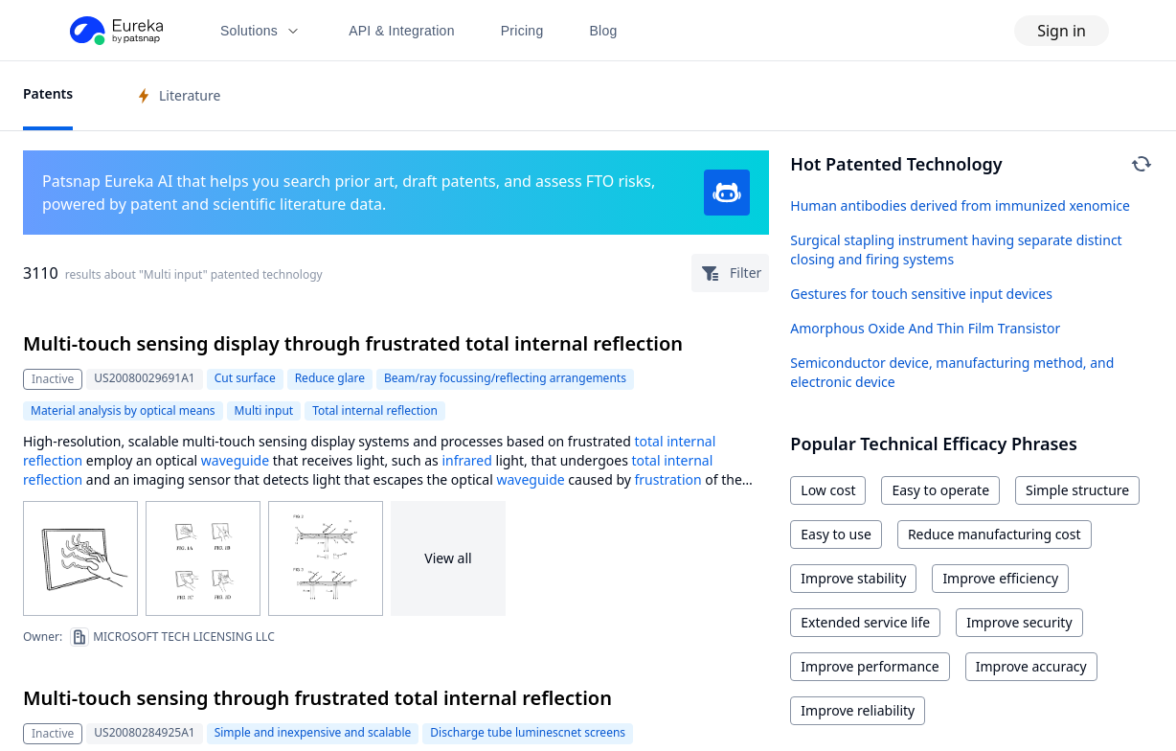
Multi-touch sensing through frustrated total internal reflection (317, 698)
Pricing (522, 30)
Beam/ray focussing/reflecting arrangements (505, 378)
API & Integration (402, 30)
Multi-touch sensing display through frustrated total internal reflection (353, 343)
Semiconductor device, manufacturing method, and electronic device (952, 372)
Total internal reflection (375, 410)
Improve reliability (858, 710)
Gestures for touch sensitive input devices (921, 293)
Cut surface (245, 378)
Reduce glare (330, 378)
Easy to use (836, 534)
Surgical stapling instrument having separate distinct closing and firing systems (955, 249)
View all (447, 558)
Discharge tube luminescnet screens (527, 732)
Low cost (828, 490)
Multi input (264, 410)
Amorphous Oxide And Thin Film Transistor (925, 328)
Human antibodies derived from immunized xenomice (960, 205)
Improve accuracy (1031, 666)
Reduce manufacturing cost (994, 534)
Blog (604, 30)
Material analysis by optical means (123, 410)
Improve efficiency (1000, 578)
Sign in (1061, 30)
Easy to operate (940, 490)
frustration (668, 479)
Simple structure (1077, 490)
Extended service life (865, 622)
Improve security (1019, 622)
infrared (466, 460)
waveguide (235, 460)
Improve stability (853, 578)
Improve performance (870, 666)
